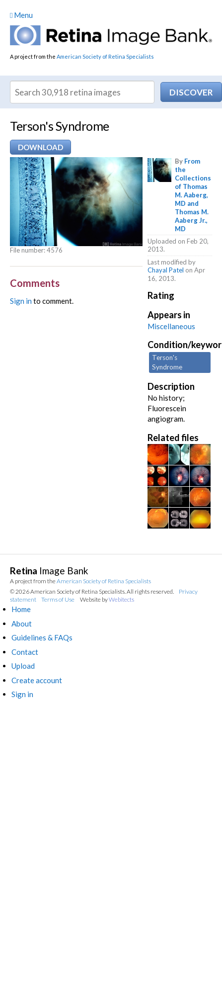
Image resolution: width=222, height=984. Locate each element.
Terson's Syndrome (167, 362)
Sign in (21, 300)
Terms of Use (57, 599)
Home (21, 609)
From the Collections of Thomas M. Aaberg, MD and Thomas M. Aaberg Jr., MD (193, 194)
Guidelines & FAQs (42, 637)
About (21, 623)
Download (40, 147)
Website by (107, 599)
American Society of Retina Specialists (105, 56)
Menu (21, 14)
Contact (24, 651)
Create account (36, 680)
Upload (23, 665)
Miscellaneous (171, 326)
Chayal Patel (166, 270)
